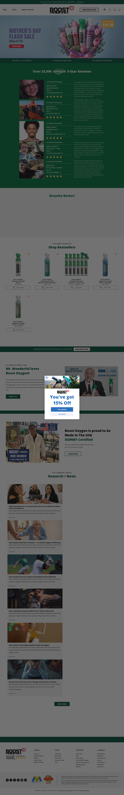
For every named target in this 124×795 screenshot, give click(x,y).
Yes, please (62, 409)
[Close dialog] (46, 377)
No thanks (62, 414)
